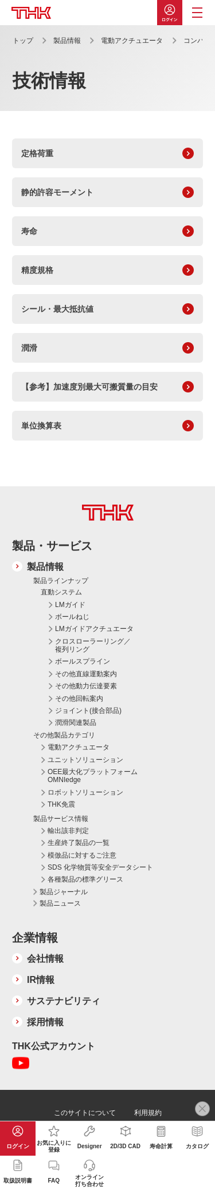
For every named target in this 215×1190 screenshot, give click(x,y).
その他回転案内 (79, 699)
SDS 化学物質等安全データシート (100, 867)
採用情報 (45, 1022)
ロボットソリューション (85, 792)
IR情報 (40, 980)
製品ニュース (60, 903)
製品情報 (67, 41)
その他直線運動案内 (86, 674)
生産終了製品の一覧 (79, 843)
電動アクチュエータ (132, 41)
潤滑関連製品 (75, 723)
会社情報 (45, 958)
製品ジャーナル (64, 892)
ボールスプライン (82, 661)
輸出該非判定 (68, 831)
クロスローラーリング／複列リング (93, 645)
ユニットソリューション (85, 760)
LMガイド (70, 605)
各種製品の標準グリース (85, 879)
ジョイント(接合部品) (88, 711)
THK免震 (61, 804)
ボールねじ (72, 617)
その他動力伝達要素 (86, 686)
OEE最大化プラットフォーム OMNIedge (93, 776)
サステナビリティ (63, 1001)
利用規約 (148, 1113)
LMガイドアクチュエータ (94, 629)
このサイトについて (85, 1113)
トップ (23, 41)
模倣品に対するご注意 (82, 855)
